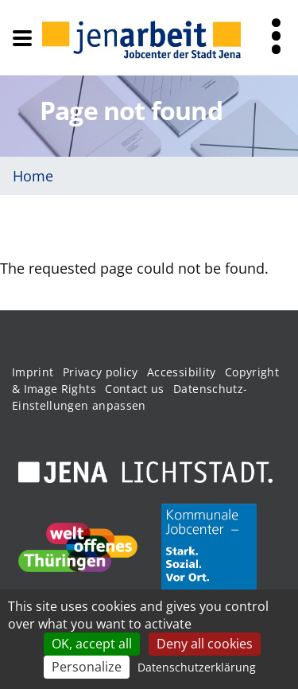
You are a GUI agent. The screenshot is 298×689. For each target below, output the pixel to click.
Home (33, 175)
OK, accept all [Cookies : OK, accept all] (92, 643)
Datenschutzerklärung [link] (196, 667)
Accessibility (181, 372)
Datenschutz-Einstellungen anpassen (129, 397)
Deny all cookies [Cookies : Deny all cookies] (205, 643)
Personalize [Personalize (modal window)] (87, 666)
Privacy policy (100, 372)
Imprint (32, 372)
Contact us (134, 388)
